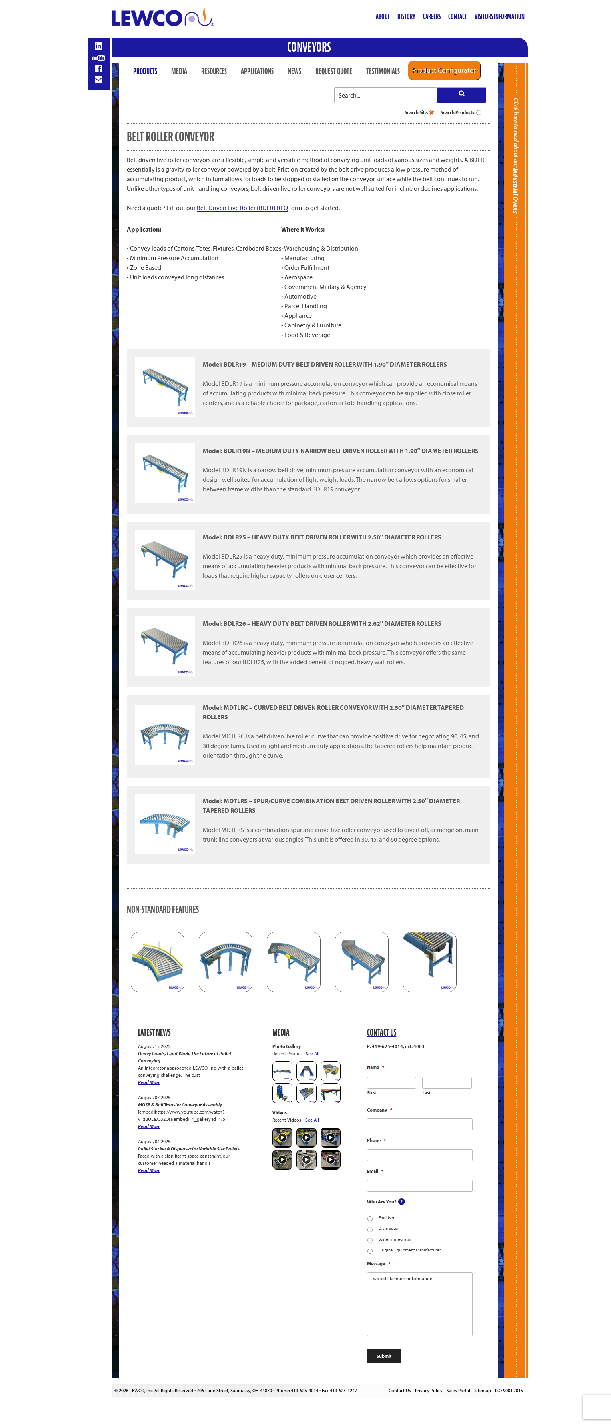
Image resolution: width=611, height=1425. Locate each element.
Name (375, 1067)
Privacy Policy (429, 1390)
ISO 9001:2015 (509, 1390)
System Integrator (395, 1239)
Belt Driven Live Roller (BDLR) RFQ (242, 208)
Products (145, 71)
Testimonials (383, 71)
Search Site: (419, 112)
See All (312, 1053)
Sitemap (482, 1390)
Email (375, 1171)
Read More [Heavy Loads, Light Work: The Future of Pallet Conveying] (149, 1082)
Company (379, 1110)
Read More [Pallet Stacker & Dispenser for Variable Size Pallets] (149, 1170)
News (294, 71)
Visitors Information (500, 17)
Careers (432, 17)
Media (179, 71)
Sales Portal (458, 1390)
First (372, 1092)
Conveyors (309, 47)
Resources (214, 71)
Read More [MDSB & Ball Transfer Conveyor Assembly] (149, 1126)
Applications (257, 71)
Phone (376, 1140)
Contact (457, 17)
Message (378, 1264)
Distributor (389, 1228)
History (406, 17)
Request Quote (333, 71)
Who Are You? (381, 1202)
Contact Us (400, 1390)
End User (387, 1217)
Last (427, 1092)
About (383, 17)
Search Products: (461, 112)
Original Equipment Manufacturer (410, 1250)
